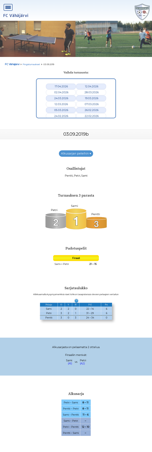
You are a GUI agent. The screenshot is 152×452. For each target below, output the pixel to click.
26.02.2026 (91, 110)
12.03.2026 (61, 104)
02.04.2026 (61, 92)
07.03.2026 (92, 104)
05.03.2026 (61, 110)
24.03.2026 (61, 98)
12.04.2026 (91, 86)
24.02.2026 (61, 116)
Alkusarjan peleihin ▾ (76, 153)
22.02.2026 (92, 116)
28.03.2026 (91, 92)
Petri (77, 175)
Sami (84, 175)
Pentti (69, 175)
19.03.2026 (91, 98)
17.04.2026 (61, 86)
